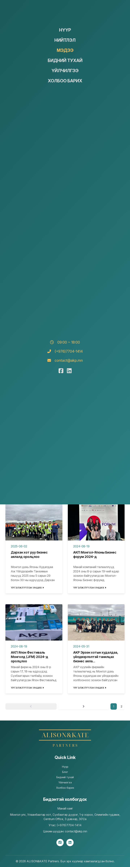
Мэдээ (65, 50)
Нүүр (65, 30)
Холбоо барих (65, 80)
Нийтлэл (65, 40)
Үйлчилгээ (65, 70)
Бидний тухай (65, 60)
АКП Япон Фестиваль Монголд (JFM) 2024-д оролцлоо (29, 657)
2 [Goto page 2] (121, 706)
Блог (65, 772)
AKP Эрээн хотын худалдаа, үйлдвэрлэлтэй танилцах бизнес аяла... (95, 657)
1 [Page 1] (113, 706)
